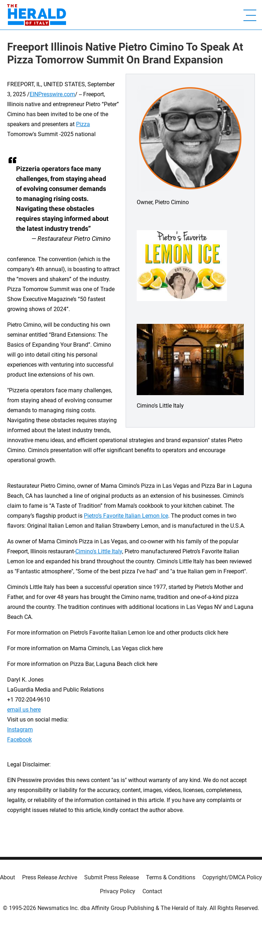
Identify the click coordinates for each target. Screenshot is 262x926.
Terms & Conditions (170, 877)
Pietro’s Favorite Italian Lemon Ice (126, 515)
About (7, 877)
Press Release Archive (49, 877)
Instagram (20, 729)
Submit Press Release (111, 877)
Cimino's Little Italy (98, 551)
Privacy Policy (117, 891)
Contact (152, 891)
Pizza (83, 124)
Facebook (19, 739)
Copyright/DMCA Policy (232, 877)
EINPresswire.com (52, 94)
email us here (24, 709)
